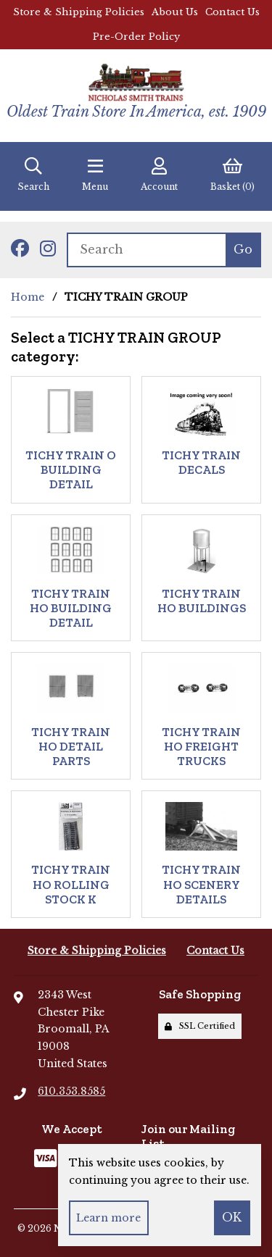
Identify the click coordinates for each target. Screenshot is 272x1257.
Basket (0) (232, 174)
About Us (175, 12)
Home (27, 297)
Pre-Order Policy (136, 36)
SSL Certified (200, 1026)
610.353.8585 (71, 1091)
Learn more (108, 1217)
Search (33, 174)
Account (159, 174)
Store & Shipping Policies (78, 12)
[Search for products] (146, 250)
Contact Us (232, 12)
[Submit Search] (243, 250)
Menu (95, 174)
